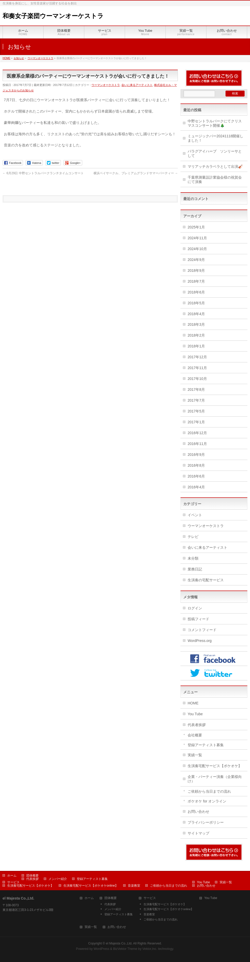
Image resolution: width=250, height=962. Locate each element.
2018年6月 (196, 292)
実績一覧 (195, 755)
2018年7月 (196, 281)
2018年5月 (196, 303)
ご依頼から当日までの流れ (209, 791)
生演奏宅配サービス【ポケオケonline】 (90, 885)
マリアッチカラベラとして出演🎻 (215, 166)
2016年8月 (196, 465)
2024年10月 (197, 249)
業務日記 (195, 569)
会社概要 (195, 735)
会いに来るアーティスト (137, 84)
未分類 (193, 558)
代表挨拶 (32, 879)
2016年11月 (197, 444)
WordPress (101, 949)
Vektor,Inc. (149, 949)
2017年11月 (197, 368)
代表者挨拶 (197, 725)
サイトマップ (198, 833)
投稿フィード (198, 619)
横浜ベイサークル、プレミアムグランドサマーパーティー (136, 173)
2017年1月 (196, 422)
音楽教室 (134, 885)
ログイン (195, 608)
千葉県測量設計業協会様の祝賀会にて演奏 (215, 179)
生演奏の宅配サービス (206, 580)
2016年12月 (197, 433)
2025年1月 (196, 227)
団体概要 (32, 875)
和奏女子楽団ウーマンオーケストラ (53, 15)
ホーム (11, 875)
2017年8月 (196, 389)
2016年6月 (196, 476)
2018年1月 (196, 346)
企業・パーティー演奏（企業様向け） (215, 779)
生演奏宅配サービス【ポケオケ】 (215, 766)
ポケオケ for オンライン (207, 801)
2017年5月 (196, 411)
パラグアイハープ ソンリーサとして (215, 153)
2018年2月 (196, 335)
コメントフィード (202, 630)
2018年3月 (196, 324)
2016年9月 (196, 454)
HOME (193, 703)
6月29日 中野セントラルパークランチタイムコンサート (43, 173)
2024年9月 (196, 260)
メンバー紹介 (57, 879)
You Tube (195, 714)
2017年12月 (197, 357)
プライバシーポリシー (206, 822)
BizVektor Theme (125, 949)
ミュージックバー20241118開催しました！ (215, 138)
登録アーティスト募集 (206, 745)
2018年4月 (196, 314)
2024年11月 (197, 238)
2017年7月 (196, 400)
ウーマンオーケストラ (105, 84)
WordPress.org (200, 641)
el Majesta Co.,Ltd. (119, 943)
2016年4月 (196, 487)
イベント (195, 515)
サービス (13, 882)
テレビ (193, 537)
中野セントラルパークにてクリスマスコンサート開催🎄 (215, 123)
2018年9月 (196, 270)
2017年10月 (197, 379)
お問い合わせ (198, 811)
